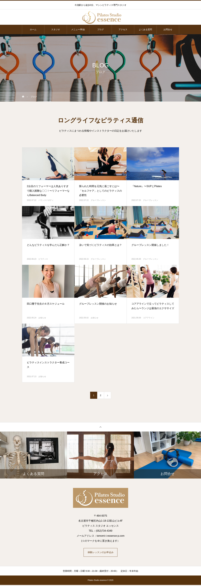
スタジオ (55, 29)
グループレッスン (98, 200)
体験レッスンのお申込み (100, 553)
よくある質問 (145, 29)
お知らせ (42, 318)
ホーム (33, 29)
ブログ (100, 29)
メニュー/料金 (78, 29)
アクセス (123, 29)
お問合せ (167, 29)
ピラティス (43, 259)
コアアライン (148, 318)
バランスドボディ (46, 200)
